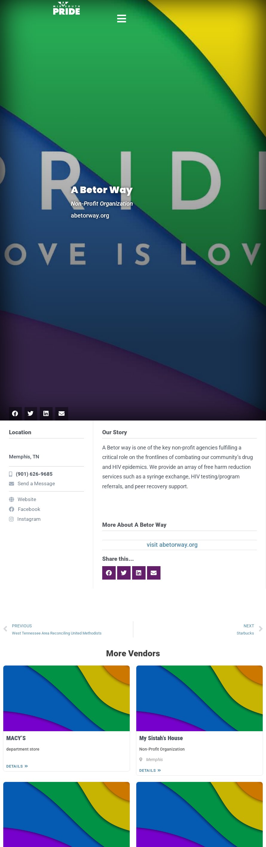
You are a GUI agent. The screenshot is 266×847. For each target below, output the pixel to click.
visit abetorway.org (172, 544)
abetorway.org (90, 215)
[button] (15, 414)
